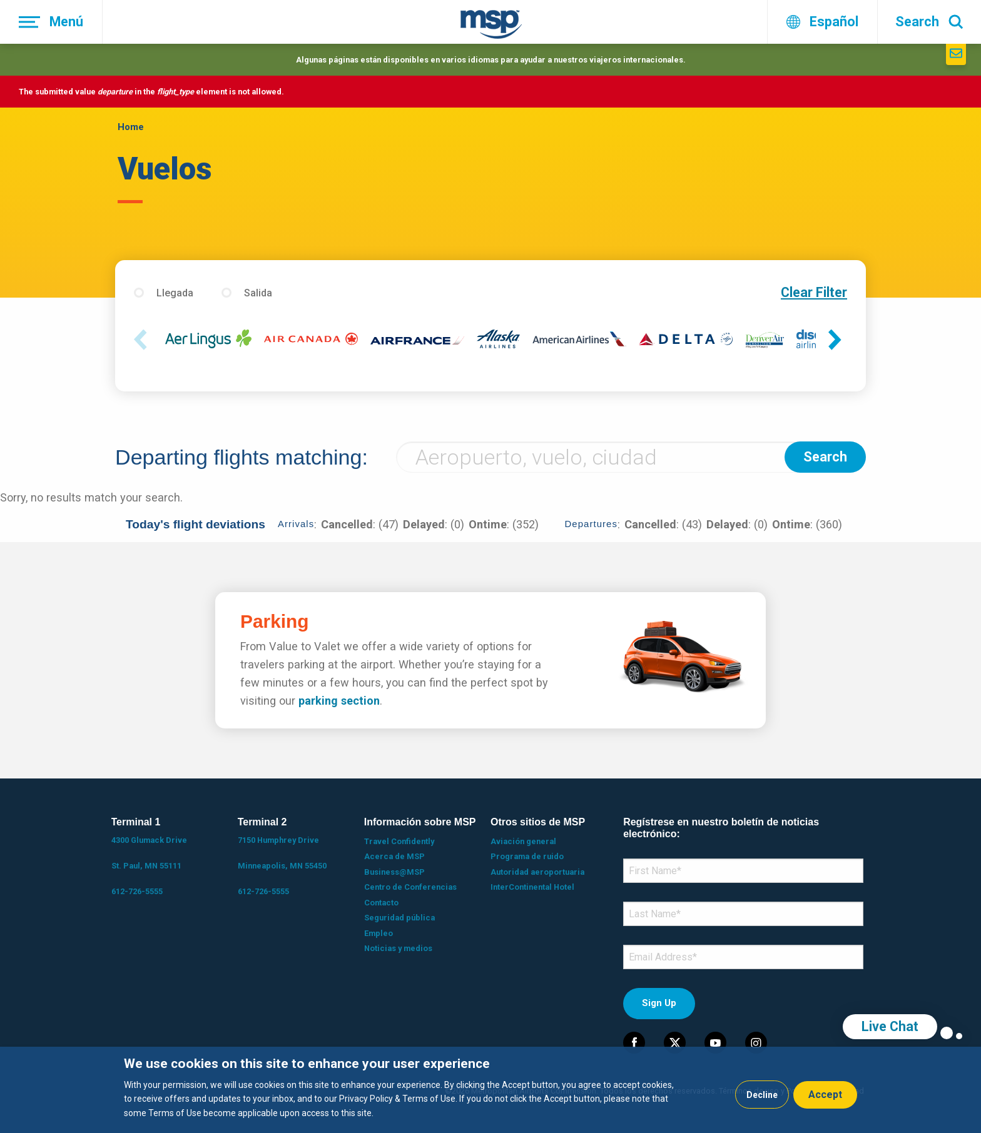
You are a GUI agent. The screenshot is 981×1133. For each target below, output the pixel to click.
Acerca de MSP (394, 856)
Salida (258, 293)
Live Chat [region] (890, 1026)
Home (131, 127)
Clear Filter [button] (814, 292)
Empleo (378, 933)
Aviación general (523, 841)
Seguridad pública (399, 917)
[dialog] (490, 1090)
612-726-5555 (137, 891)
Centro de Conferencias (410, 887)
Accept (825, 1094)
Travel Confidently (399, 841)
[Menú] (51, 22)
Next (837, 340)
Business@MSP (394, 872)
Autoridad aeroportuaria (537, 872)
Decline (762, 1095)
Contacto (381, 902)
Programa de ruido (527, 856)
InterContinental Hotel (532, 887)
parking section (339, 700)
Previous (143, 340)
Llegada (174, 293)
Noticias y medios (398, 948)
